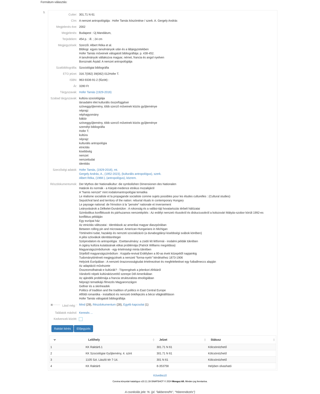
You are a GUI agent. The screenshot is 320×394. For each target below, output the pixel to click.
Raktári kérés (62, 328)
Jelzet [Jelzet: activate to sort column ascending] (188, 339)
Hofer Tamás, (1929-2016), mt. (98, 169)
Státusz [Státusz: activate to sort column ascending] (228, 339)
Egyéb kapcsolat (133, 304)
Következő (160, 375)
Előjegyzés (83, 328)
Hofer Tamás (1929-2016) (95, 92)
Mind (82, 304)
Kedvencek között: (65, 318)
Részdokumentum (104, 304)
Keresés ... (86, 312)
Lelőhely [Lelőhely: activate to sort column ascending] (82, 339)
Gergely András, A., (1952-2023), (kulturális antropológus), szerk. (120, 173)
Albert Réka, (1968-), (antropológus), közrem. (108, 178)
